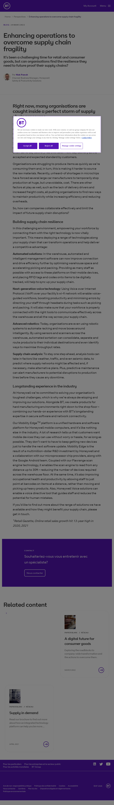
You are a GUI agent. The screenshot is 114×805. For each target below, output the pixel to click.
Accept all (27, 146)
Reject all (49, 146)
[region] (57, 134)
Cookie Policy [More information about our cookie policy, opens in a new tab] (87, 138)
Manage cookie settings (71, 146)
